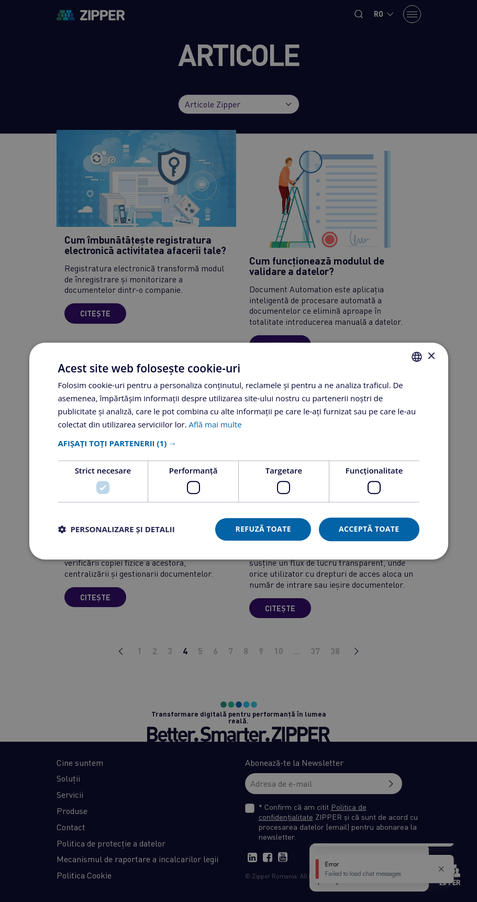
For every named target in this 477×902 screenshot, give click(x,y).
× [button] (431, 356)
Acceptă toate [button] (369, 529)
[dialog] (238, 451)
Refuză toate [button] (263, 529)
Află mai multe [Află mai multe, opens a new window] (215, 424)
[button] (238, 443)
